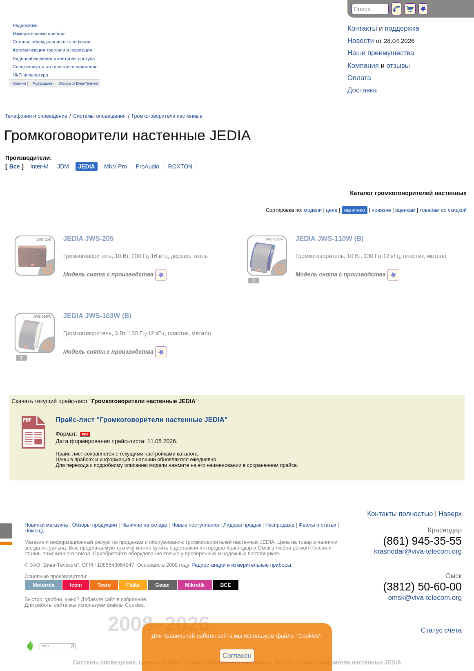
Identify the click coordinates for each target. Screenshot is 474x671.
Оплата (359, 78)
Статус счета (441, 630)
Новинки (19, 83)
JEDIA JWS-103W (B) (97, 316)
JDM (63, 166)
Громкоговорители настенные (166, 116)
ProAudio (148, 166)
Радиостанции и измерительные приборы (241, 565)
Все (14, 166)
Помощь (34, 531)
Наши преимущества (380, 53)
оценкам (405, 210)
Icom (76, 585)
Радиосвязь (25, 25)
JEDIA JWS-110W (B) (330, 238)
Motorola (43, 585)
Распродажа (42, 83)
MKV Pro (115, 166)
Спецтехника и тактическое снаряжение (55, 66)
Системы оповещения (99, 116)
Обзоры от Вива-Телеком (78, 83)
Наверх (450, 514)
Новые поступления (195, 525)
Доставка (362, 90)
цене (331, 210)
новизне (381, 210)
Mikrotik (195, 585)
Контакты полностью (400, 514)
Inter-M (39, 166)
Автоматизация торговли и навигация (52, 49)
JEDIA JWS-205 (88, 238)
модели (313, 210)
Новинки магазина (46, 525)
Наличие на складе (144, 525)
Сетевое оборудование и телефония (51, 41)
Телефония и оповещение (36, 116)
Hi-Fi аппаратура (30, 74)
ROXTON (180, 166)
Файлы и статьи (317, 525)
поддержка (402, 28)
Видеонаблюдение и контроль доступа (54, 58)
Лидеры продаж (242, 525)
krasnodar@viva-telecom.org (418, 551)
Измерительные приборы (40, 33)
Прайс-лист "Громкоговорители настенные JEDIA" (141, 420)
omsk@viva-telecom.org (425, 597)
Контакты (362, 28)
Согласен (237, 655)
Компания (363, 66)
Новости (360, 41)
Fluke (133, 585)
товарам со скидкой (443, 210)
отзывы (398, 66)
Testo (104, 585)
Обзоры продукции (94, 525)
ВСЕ (225, 585)
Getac (162, 585)
